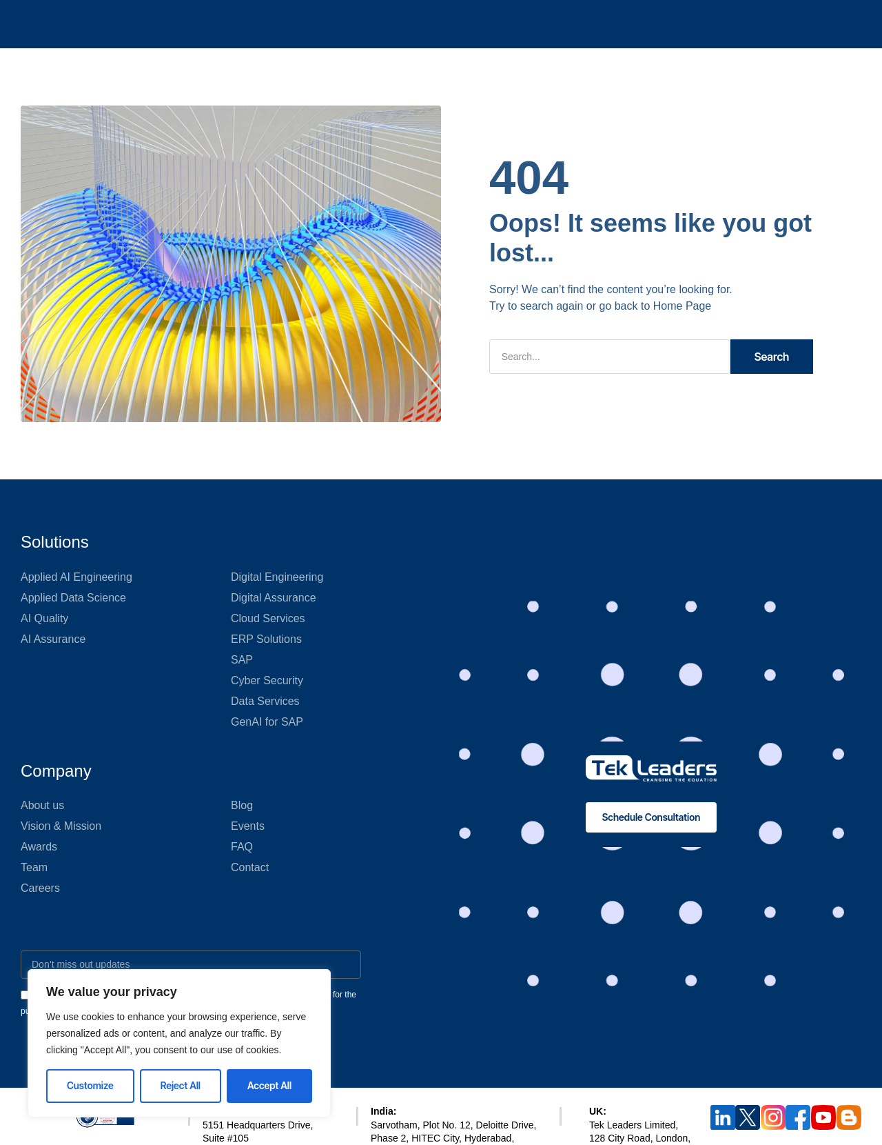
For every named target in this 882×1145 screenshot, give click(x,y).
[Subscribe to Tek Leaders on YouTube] (823, 1117)
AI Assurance (53, 639)
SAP (242, 660)
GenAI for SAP (267, 722)
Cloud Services (268, 618)
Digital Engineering (277, 577)
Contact (250, 867)
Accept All (269, 1085)
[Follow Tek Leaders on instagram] (773, 1117)
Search (772, 357)
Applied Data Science (73, 598)
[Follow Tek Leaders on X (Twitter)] (747, 1117)
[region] (179, 1043)
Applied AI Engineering (76, 577)
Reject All (181, 1085)
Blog (242, 805)
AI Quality (44, 618)
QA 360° (297, 24)
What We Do (371, 24)
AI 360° (236, 24)
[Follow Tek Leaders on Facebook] (798, 1117)
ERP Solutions (266, 639)
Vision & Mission (61, 826)
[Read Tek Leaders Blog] (849, 1117)
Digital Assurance (273, 598)
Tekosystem (537, 24)
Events (248, 826)
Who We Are (455, 24)
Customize (90, 1085)
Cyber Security (267, 680)
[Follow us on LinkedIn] (722, 1117)
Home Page (682, 306)
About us (42, 805)
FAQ (242, 847)
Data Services (265, 701)
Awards (39, 847)
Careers (40, 888)
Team (34, 867)
